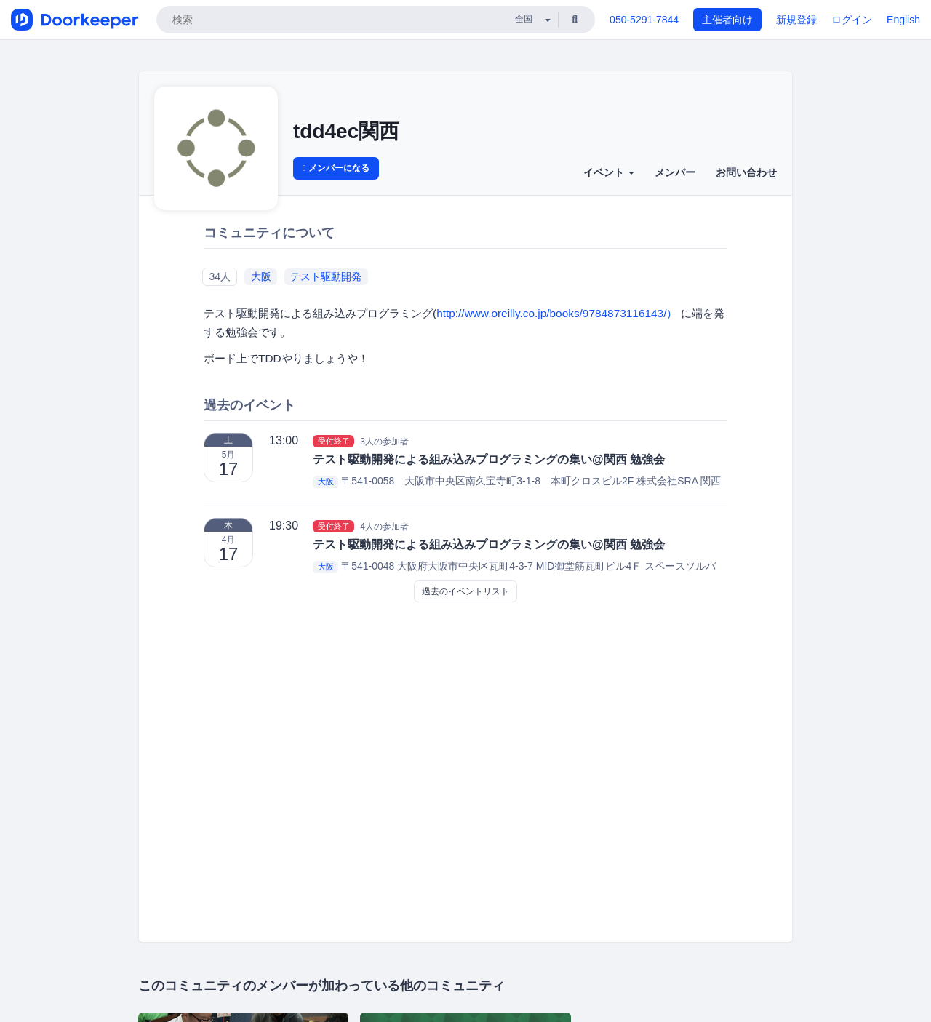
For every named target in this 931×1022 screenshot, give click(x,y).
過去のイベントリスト (465, 591)
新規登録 (796, 19)
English (903, 19)
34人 (220, 276)
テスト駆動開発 (325, 276)
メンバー (675, 172)
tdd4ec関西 (346, 131)
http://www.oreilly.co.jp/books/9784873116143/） (556, 313)
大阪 (261, 276)
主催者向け (727, 19)
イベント (608, 172)
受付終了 (334, 440)
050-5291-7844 (644, 19)
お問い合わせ (746, 172)
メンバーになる (336, 168)
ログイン (851, 19)
